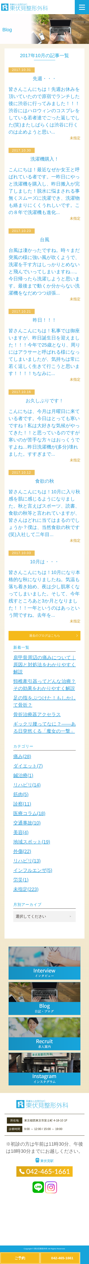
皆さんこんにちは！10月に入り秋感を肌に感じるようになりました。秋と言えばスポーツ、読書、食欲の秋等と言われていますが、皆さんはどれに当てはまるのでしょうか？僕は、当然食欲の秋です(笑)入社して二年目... (44, 513)
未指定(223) (26, 889)
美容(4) (20, 832)
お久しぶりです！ (45, 400)
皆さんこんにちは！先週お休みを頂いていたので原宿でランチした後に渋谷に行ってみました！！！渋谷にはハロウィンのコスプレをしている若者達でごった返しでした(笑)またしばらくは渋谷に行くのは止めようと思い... (44, 110)
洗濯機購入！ (44, 159)
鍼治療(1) (23, 775)
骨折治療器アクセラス (37, 714)
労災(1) (20, 879)
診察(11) (22, 803)
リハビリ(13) (27, 860)
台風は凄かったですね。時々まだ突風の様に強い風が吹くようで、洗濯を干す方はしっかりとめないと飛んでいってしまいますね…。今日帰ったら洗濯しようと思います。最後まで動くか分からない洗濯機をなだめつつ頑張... (44, 272)
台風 (44, 239)
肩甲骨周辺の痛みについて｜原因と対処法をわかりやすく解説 (44, 664)
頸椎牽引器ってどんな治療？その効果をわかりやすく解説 (44, 685)
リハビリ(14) (27, 784)
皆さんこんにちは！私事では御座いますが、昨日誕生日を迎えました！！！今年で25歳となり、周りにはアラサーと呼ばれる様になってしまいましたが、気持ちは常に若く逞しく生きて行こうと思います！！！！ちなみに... (44, 352)
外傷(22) (22, 851)
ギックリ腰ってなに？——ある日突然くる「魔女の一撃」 (44, 727)
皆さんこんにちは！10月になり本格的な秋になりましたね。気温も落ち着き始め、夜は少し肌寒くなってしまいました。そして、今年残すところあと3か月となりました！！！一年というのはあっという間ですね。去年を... (44, 594)
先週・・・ (44, 78)
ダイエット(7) (28, 766)
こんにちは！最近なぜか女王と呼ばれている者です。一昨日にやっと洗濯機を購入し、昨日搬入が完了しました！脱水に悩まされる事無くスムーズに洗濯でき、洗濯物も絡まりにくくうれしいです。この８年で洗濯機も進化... (44, 191)
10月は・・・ (44, 561)
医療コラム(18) (29, 813)
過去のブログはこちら (44, 635)
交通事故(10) (27, 822)
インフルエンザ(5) (32, 870)
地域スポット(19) (31, 841)
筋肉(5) (20, 794)
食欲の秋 (44, 481)
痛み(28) (22, 756)
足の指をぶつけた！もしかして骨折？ (44, 701)
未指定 (75, 138)
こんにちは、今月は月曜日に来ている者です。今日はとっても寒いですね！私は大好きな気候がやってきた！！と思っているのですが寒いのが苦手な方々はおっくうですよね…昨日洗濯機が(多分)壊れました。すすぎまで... (44, 433)
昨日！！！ (44, 320)
